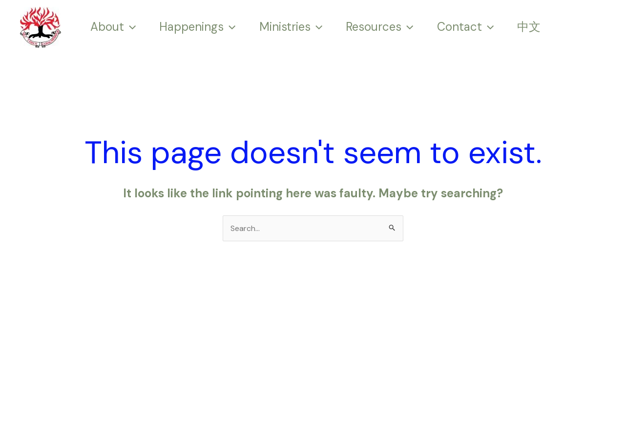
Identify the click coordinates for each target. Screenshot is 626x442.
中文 (529, 27)
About (113, 27)
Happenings (197, 27)
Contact (465, 27)
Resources (379, 27)
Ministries (290, 27)
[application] (130, 27)
